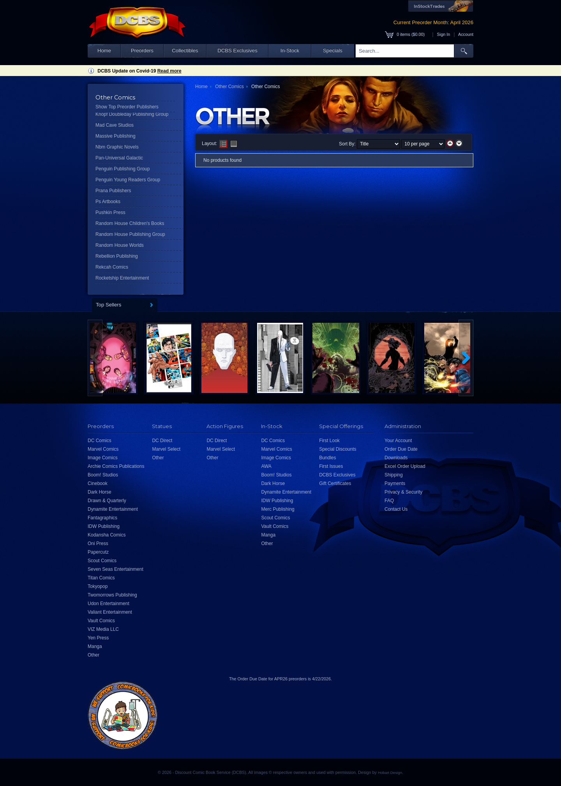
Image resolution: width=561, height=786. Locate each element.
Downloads (396, 457)
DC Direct (162, 440)
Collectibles (185, 50)
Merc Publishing (277, 509)
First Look (329, 440)
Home (104, 50)
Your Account (398, 440)
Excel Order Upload (405, 466)
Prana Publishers (113, 190)
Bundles (327, 457)
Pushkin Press (110, 212)
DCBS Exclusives (237, 50)
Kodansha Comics (106, 535)
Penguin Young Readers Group (127, 179)
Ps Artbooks (107, 201)
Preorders (142, 50)
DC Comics (99, 440)
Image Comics (103, 457)
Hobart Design (390, 772)
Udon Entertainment (108, 603)
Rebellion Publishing (116, 256)
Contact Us (396, 509)
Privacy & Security (403, 492)
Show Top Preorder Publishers (127, 107)
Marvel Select (166, 449)
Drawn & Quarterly (107, 500)
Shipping (394, 475)
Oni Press (98, 543)
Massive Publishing (115, 136)
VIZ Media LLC (103, 629)
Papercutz (98, 552)
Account (465, 34)
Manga (95, 646)
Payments (395, 483)
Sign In (443, 34)
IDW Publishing (104, 526)
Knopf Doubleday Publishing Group (131, 114)
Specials (332, 50)
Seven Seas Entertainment (115, 569)
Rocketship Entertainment (122, 278)
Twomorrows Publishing (112, 595)
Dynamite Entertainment (113, 509)
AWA (266, 466)
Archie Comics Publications (116, 466)
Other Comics (229, 86)
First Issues (331, 466)
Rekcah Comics (111, 267)
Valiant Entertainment (110, 612)
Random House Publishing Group (130, 234)
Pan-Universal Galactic (119, 158)
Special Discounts (337, 449)
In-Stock (289, 50)
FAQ (389, 500)
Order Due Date (401, 449)
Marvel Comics (103, 449)
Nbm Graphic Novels (117, 147)
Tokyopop (98, 586)
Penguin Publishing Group (122, 169)
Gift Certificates (335, 483)
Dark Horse (99, 492)
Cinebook (98, 483)
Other (93, 655)
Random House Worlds (119, 245)
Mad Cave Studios (114, 125)
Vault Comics (101, 620)
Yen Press (98, 638)
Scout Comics (102, 560)
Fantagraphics (102, 517)
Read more (169, 71)
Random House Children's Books (129, 223)
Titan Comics (101, 578)
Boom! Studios (103, 475)
